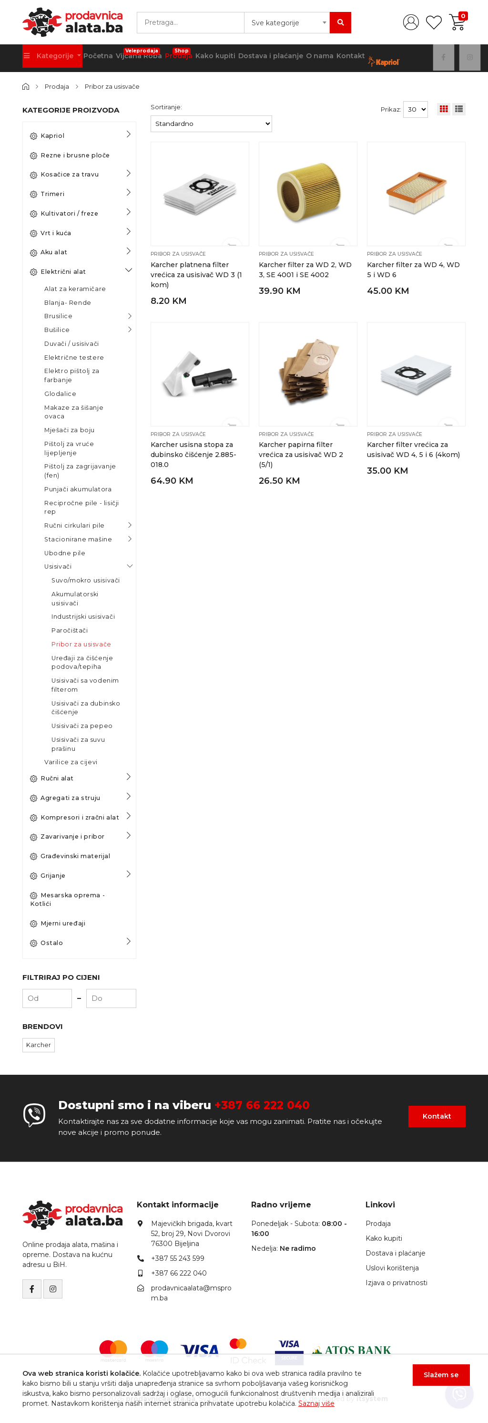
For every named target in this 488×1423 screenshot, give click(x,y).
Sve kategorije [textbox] (275, 23)
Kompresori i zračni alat (74, 817)
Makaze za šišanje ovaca (73, 412)
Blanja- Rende (68, 302)
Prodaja (177, 55)
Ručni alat (52, 778)
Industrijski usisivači (83, 616)
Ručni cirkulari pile (74, 525)
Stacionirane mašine (78, 538)
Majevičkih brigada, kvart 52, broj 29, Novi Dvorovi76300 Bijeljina (192, 1233)
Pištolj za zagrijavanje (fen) (80, 471)
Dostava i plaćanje (268, 57)
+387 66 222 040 (264, 1105)
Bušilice (57, 329)
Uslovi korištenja (392, 1268)
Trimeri (47, 193)
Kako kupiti (215, 57)
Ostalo (46, 942)
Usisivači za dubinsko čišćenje (86, 707)
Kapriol (47, 135)
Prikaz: (391, 109)
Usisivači (57, 566)
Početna (97, 57)
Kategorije (49, 57)
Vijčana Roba (137, 55)
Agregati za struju (65, 797)
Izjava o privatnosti (396, 1282)
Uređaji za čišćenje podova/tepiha (82, 662)
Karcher (38, 1044)
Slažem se (437, 1379)
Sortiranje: (166, 106)
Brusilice (58, 316)
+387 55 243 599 (177, 1258)
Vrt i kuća (50, 233)
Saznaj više (316, 1403)
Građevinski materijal (70, 856)
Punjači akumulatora (78, 488)
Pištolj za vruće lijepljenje (69, 448)
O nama (316, 57)
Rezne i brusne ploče (70, 155)
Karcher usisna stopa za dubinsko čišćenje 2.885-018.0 (194, 453)
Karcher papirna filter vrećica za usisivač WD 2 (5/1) (300, 453)
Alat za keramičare (75, 288)
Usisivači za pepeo (82, 725)
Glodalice (60, 393)
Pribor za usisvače (114, 86)
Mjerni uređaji (57, 923)
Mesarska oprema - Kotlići (67, 899)
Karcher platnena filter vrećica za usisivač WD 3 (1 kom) (196, 274)
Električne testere (74, 357)
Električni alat (58, 271)
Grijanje (48, 875)
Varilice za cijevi (71, 762)
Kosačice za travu (64, 174)
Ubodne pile (65, 552)
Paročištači (69, 630)
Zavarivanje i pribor (67, 837)
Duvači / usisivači (71, 343)
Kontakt (348, 57)
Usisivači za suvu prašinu (78, 744)
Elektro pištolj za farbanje (72, 375)
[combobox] (287, 22)
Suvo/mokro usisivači (85, 579)
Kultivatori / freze (64, 213)
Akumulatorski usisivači (75, 598)
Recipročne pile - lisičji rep (81, 507)
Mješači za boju (69, 429)
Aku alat (49, 252)
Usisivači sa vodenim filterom (85, 684)
